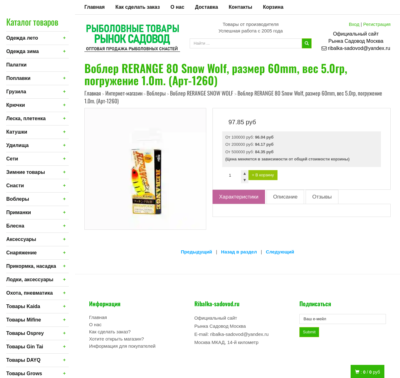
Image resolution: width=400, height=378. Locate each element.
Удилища (17, 145)
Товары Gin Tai (24, 346)
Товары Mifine (23, 319)
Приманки (18, 212)
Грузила (16, 91)
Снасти (15, 185)
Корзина (273, 7)
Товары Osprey (25, 333)
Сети (12, 158)
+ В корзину (263, 175)
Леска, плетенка (26, 118)
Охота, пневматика (29, 293)
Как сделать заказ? (110, 331)
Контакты (240, 7)
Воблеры (17, 199)
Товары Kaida (23, 306)
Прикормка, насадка (31, 266)
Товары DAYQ (23, 360)
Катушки (16, 132)
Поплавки (18, 78)
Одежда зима (22, 51)
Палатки (16, 64)
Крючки (15, 105)
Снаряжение (21, 252)
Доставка (206, 7)
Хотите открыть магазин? (116, 338)
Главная (94, 7)
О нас (177, 7)
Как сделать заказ (137, 7)
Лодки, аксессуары (29, 279)
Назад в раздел (239, 251)
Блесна (15, 225)
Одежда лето (22, 38)
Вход (354, 24)
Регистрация (377, 24)
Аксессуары (21, 239)
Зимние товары (25, 172)
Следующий (280, 251)
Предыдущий (196, 251)
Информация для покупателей (122, 346)
